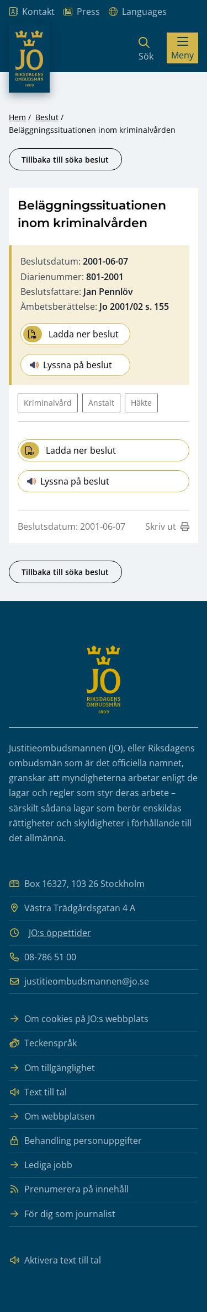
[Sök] (146, 48)
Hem (17, 117)
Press (81, 11)
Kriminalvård (48, 402)
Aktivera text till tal (55, 1260)
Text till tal (38, 1092)
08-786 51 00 (42, 957)
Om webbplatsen (52, 1116)
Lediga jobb (40, 1165)
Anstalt (101, 402)
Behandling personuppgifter (75, 1140)
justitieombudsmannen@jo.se (79, 981)
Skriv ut (167, 526)
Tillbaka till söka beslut (65, 159)
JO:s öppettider (60, 933)
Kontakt (32, 11)
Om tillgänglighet (52, 1068)
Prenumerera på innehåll (69, 1189)
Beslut (47, 117)
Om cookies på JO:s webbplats (78, 1019)
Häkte (141, 402)
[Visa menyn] (182, 48)
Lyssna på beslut (71, 365)
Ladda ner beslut (71, 334)
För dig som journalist (62, 1214)
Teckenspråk (43, 1043)
